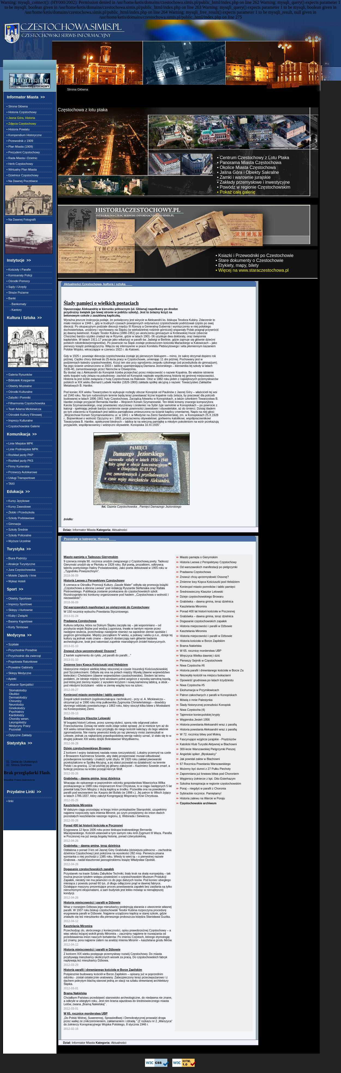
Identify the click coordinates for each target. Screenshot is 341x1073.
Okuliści (12, 693)
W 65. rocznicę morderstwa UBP (200, 650)
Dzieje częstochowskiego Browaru (201, 596)
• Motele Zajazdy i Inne (20, 575)
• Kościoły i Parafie (18, 269)
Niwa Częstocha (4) (192, 709)
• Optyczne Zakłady (18, 735)
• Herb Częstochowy (19, 163)
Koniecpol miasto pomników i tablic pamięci (207, 586)
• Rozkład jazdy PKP (19, 455)
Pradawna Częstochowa (195, 572)
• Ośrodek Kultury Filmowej (23, 414)
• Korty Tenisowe (16, 627)
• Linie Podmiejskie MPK (21, 449)
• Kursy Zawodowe (18, 506)
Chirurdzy (13, 701)
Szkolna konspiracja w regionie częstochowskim (210, 783)
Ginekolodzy (15, 708)
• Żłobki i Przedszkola (19, 512)
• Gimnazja (13, 523)
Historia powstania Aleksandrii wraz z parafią (208, 724)
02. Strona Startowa (18, 765)
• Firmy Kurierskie (17, 466)
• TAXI (10, 483)
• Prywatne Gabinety (19, 667)
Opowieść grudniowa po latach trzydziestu (207, 680)
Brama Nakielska (191, 645)
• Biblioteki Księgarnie (20, 380)
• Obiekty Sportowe (18, 598)
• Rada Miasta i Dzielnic (21, 158)
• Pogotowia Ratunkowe (21, 661)
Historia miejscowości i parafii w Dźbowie (206, 626)
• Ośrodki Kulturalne (18, 391)
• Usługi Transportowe (20, 478)
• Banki (10, 298)
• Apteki (10, 678)
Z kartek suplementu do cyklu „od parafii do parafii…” (97, 655)
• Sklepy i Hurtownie (19, 610)
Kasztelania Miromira (193, 606)
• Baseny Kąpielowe (18, 621)
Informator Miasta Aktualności (92, 529)
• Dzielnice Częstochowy (21, 175)
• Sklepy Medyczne (18, 673)
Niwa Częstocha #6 (192, 665)
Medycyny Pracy (18, 725)
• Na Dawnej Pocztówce (21, 181)
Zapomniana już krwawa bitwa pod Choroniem (209, 773)
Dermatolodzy (16, 697)
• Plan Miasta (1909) (19, 146)
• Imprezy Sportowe (18, 604)
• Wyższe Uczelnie (18, 541)
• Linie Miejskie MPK (19, 443)
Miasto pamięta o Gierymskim (199, 557)
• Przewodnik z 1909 (19, 140)
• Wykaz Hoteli (15, 581)
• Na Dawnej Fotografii (20, 219)
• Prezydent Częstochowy (22, 152)
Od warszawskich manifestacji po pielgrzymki (208, 567)
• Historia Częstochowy (21, 112)
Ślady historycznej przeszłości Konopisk (205, 704)
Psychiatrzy (14, 711)
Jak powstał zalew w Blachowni (200, 759)
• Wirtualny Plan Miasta (21, 169)
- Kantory (13, 309)
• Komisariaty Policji (18, 275)
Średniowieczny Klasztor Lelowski (201, 591)
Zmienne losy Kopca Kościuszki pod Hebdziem (210, 581)
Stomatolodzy (16, 690)
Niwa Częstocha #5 (192, 685)
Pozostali (13, 729)
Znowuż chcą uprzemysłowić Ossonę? (204, 576)
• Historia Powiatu (17, 129)
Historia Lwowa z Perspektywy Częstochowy (208, 562)
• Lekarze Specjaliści (19, 684)
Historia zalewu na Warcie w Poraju (202, 798)
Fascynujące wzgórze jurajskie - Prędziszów (208, 739)
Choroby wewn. (17, 718)
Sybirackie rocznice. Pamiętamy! (200, 793)
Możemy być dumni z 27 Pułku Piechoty (205, 768)
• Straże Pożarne (17, 292)
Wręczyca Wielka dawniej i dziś (200, 655)
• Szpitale (12, 644)
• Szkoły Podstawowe (19, 518)
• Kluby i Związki (16, 615)
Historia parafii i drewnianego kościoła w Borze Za (211, 670)
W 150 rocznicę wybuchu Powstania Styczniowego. (96, 611)
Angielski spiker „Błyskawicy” (198, 754)
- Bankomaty (15, 304)
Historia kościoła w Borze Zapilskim (202, 640)
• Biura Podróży (16, 558)
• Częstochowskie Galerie (22, 426)
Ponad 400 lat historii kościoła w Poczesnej (207, 611)
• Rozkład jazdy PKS (19, 460)
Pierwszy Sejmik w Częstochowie (201, 660)
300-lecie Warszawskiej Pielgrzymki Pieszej (207, 749)
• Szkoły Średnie (16, 529)
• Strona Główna (16, 106)
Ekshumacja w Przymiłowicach (199, 690)
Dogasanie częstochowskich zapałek (203, 621)
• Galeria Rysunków (18, 374)
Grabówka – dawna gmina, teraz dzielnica (206, 601)
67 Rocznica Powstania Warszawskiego (205, 763)
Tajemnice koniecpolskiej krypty (200, 714)
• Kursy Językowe (17, 500)
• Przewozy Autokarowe (21, 472)
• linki (9, 801)
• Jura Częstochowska (20, 569)
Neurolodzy (14, 704)
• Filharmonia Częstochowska (25, 403)
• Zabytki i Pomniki (18, 397)
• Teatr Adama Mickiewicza (23, 409)
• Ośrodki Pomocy (17, 281)
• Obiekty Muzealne (18, 386)
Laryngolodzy (15, 722)
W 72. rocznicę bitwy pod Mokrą (200, 734)
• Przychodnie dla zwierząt (23, 655)
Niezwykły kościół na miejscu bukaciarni (205, 675)
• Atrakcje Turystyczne (20, 564)
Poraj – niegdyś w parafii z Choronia (203, 788)
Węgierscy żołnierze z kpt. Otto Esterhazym (207, 778)
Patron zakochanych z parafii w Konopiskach (208, 695)
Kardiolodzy (14, 715)
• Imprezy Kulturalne (19, 420)
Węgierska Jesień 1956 (195, 719)
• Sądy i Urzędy (16, 286)
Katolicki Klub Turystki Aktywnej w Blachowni (208, 744)
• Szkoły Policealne (18, 535)
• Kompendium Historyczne (23, 135)
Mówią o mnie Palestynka (196, 699)
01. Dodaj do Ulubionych (21, 761)
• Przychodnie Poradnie (21, 650)
